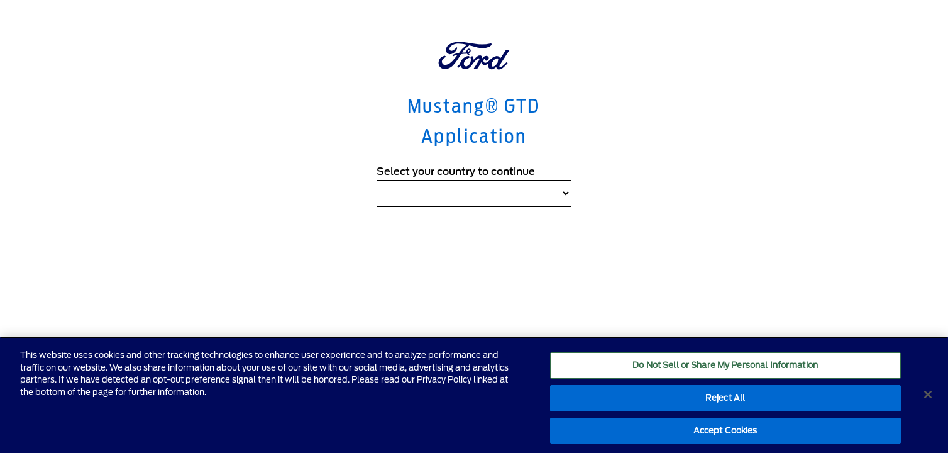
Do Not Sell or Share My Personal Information (725, 369)
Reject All (725, 401)
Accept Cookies (725, 434)
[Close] (928, 398)
